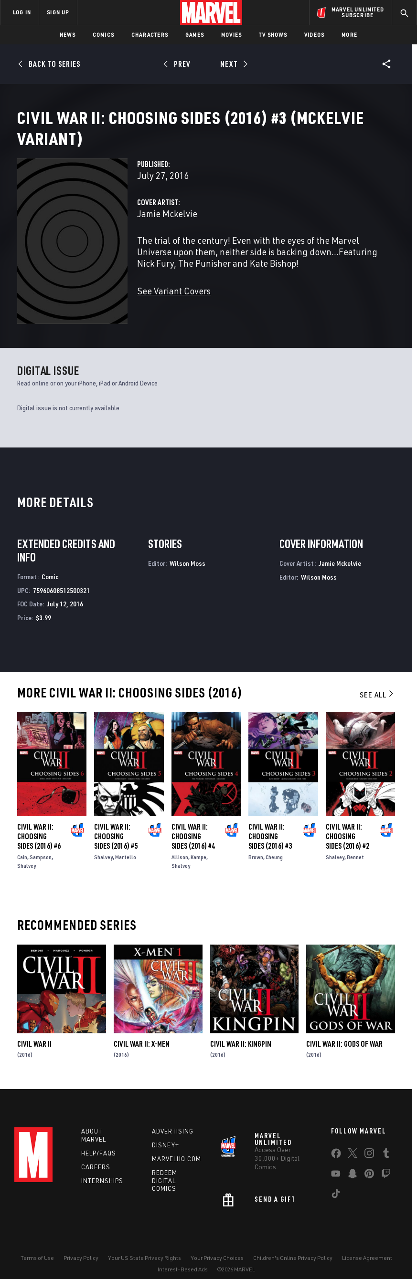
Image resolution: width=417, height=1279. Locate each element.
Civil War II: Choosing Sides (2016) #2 (347, 821)
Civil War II (34, 1028)
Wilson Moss (187, 548)
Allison (179, 841)
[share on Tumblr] (386, 1142)
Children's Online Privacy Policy (292, 1244)
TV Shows (273, 34)
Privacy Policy (81, 1244)
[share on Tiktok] (336, 1182)
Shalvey (26, 850)
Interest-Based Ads (183, 1256)
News (67, 34)
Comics (103, 34)
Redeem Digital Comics (164, 1167)
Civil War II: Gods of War (344, 1028)
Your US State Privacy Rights (144, 1244)
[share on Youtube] (336, 1162)
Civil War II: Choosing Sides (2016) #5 (116, 821)
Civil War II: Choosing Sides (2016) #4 (193, 821)
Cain (22, 841)
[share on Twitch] (386, 1162)
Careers (95, 1153)
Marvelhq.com (176, 1145)
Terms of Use (37, 1244)
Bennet (355, 841)
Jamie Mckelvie (167, 224)
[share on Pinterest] (369, 1162)
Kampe (198, 841)
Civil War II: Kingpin (240, 1028)
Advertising (172, 1118)
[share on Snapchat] (352, 1162)
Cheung (274, 841)
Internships (102, 1167)
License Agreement (367, 1244)
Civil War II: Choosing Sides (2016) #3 (270, 821)
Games (194, 34)
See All (377, 679)
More (349, 34)
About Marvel (93, 1122)
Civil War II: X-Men (142, 1028)
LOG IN (22, 12)
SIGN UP (58, 12)
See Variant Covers (174, 302)
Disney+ (165, 1132)
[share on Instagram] (369, 1142)
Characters (149, 34)
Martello (125, 841)
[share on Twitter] (352, 1142)
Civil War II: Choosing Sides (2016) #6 (39, 821)
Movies (231, 34)
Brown (255, 841)
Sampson (41, 841)
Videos (314, 34)
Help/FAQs (98, 1140)
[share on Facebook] (336, 1142)
